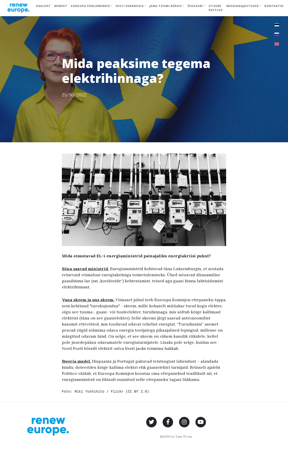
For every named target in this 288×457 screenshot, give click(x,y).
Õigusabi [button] (195, 6)
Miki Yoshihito (89, 392)
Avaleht (43, 6)
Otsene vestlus (216, 8)
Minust (60, 6)
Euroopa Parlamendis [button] (90, 6)
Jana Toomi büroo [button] (165, 6)
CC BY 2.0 (137, 392)
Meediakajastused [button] (242, 6)
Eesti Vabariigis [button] (130, 6)
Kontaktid (274, 6)
